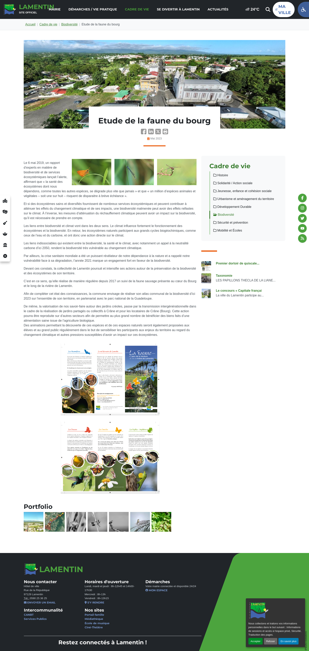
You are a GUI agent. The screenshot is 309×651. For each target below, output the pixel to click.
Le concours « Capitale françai (239, 290)
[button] (165, 132)
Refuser (270, 641)
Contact (30, 640)
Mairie (55, 9)
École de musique (92, 623)
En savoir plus (288, 641)
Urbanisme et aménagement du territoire (243, 199)
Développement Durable (232, 206)
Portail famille (89, 614)
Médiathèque (89, 618)
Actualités (218, 9)
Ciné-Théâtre (89, 627)
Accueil (30, 24)
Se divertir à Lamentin (178, 9)
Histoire (220, 175)
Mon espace (146, 590)
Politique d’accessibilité (128, 640)
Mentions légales (51, 640)
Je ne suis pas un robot (227, 584)
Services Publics (35, 618)
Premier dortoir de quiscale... (237, 263)
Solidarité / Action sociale (232, 183)
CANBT (28, 614)
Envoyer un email (39, 602)
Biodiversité (69, 24)
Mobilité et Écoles (227, 230)
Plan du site (158, 640)
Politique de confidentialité (87, 640)
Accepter (256, 641)
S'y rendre (89, 602)
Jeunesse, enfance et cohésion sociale (242, 191)
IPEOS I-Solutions (305, 615)
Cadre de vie (137, 9)
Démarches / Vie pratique (92, 9)
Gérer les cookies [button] (36, 645)
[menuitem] (55, 9)
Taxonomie (224, 275)
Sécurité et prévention (230, 222)
